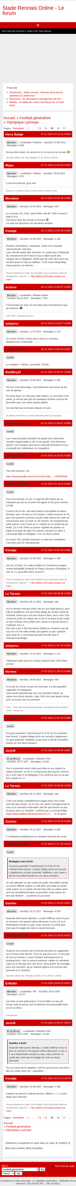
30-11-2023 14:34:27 (52, 323)
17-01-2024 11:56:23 (52, 671)
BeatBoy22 (13, 372)
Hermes (10, 671)
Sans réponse (45, 31)
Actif (35, 31)
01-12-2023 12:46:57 (52, 423)
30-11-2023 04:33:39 (52, 198)
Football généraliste (35, 118)
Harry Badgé (14, 134)
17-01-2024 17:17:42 (52, 843)
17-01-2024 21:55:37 (52, 1022)
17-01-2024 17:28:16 (52, 935)
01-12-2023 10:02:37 (52, 372)
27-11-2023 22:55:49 (52, 165)
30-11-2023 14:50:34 (52, 349)
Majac (9, 165)
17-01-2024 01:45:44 (52, 455)
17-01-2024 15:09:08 (52, 785)
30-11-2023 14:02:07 (52, 286)
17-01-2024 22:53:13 (52, 1078)
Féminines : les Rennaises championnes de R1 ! (35, 98)
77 (64, 128)
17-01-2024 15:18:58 (52, 821)
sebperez (11, 323)
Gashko (10, 821)
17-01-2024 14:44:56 (52, 750)
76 (58, 128)
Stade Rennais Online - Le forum (33, 10)
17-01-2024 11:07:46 (52, 645)
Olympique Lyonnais (23, 122)
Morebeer (12, 198)
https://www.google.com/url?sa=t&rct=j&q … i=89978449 (36, 476)
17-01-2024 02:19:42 (52, 483)
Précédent (18, 128)
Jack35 (10, 750)
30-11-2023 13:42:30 (52, 230)
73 (39, 128)
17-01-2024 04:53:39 (52, 550)
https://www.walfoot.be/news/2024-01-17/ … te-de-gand (36, 813)
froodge (11, 231)
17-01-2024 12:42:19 (52, 717)
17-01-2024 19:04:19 (52, 983)
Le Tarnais (12, 593)
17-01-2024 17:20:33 (52, 903)
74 (45, 128)
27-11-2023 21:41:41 (52, 134)
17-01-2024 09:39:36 (52, 593)
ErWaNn (11, 983)
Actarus (11, 287)
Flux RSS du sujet (64, 1166)
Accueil (9, 118)
